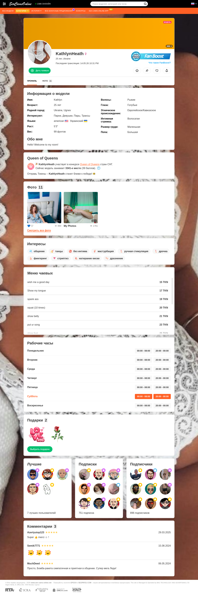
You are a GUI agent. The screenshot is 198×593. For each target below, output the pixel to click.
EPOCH (73, 583)
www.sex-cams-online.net (41, 583)
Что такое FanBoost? (159, 62)
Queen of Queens (89, 164)
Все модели (8, 11)
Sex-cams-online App (99, 10)
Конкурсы (80, 11)
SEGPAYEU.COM (84, 583)
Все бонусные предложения (59, 10)
